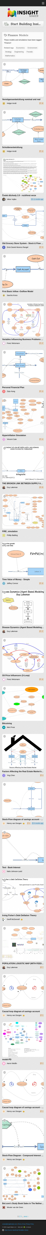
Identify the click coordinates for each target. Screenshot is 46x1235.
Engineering (19, 52)
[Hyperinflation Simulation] (23, 419)
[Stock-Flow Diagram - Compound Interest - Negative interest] (23, 1139)
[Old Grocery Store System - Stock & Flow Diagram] (23, 227)
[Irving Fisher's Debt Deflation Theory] (23, 899)
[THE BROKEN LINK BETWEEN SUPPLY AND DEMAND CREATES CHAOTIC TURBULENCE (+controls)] (23, 467)
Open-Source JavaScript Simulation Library (16, 1230)
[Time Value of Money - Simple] (23, 563)
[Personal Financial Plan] (23, 371)
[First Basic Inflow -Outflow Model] (23, 275)
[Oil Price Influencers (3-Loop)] (23, 659)
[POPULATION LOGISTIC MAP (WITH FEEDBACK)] (23, 947)
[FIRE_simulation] (23, 515)
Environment (32, 48)
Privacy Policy (30, 1224)
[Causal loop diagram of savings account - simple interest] (23, 1091)
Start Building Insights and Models (24, 24)
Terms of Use (21, 1224)
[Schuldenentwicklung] (23, 131)
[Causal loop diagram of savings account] (23, 995)
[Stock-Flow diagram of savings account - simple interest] (23, 803)
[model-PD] (23, 1043)
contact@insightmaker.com (9, 1224)
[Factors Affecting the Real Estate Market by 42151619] (23, 755)
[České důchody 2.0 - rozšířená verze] (23, 179)
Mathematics (10, 56)
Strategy (8, 52)
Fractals (30, 52)
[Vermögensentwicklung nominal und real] (23, 83)
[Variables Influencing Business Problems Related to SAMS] (23, 323)
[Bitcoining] (23, 707)
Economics (20, 48)
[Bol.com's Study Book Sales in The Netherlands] (23, 1187)
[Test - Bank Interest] (23, 851)
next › (26, 1216)
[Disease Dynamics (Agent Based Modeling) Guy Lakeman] (23, 611)
